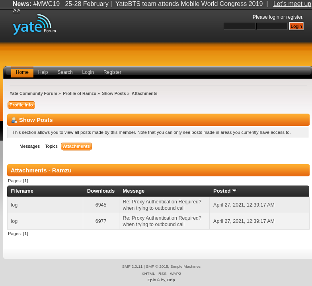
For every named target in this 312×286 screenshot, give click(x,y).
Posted (225, 191)
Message (133, 191)
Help (43, 72)
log (14, 205)
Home (22, 72)
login (274, 17)
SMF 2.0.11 (132, 266)
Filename (22, 191)
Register (112, 72)
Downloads (101, 191)
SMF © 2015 (157, 266)
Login (88, 72)
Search (65, 72)
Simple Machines (185, 266)
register (294, 17)
